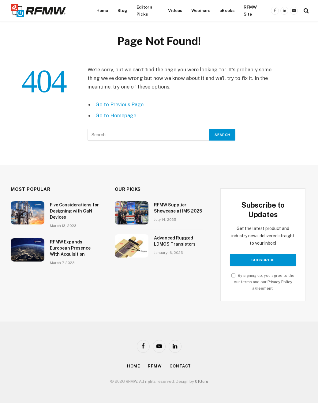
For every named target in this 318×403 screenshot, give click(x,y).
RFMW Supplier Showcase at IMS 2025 (178, 207)
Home (102, 10)
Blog (123, 10)
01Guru (201, 381)
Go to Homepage (115, 115)
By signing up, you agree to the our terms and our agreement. (262, 282)
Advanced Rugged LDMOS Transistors (175, 241)
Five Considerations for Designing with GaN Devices (74, 211)
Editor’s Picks (144, 10)
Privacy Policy (279, 282)
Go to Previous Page (119, 104)
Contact (180, 366)
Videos (175, 10)
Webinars (200, 10)
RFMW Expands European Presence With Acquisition (70, 248)
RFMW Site (250, 10)
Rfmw (155, 366)
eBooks (226, 10)
